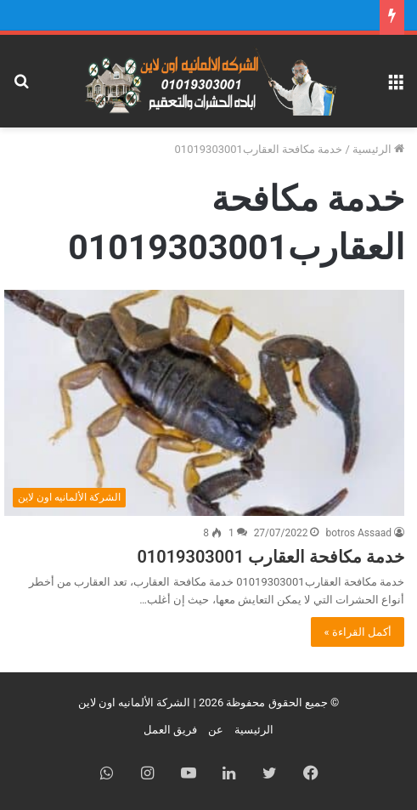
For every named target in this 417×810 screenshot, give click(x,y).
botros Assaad (358, 533)
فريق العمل (170, 729)
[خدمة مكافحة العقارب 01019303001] (204, 403)
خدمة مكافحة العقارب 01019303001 (270, 557)
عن (215, 729)
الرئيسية (378, 149)
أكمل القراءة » (358, 632)
